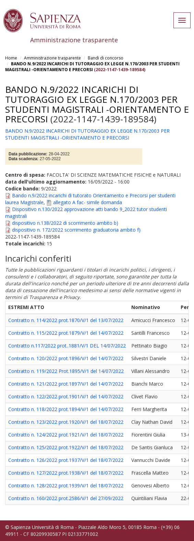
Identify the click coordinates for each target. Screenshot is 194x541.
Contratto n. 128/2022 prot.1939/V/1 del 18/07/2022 (65, 485)
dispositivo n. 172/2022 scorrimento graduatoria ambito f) (76, 230)
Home (11, 58)
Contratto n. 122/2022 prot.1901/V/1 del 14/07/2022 (65, 396)
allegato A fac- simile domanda (87, 202)
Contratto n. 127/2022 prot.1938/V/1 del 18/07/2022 (65, 473)
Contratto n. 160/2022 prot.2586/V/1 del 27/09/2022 (65, 498)
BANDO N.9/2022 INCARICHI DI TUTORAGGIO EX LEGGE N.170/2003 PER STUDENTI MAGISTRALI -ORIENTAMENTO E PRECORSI (92, 67)
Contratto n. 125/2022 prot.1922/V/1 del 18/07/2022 (65, 447)
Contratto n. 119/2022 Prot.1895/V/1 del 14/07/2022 (66, 371)
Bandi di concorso (105, 58)
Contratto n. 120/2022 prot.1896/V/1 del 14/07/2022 (65, 358)
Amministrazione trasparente (52, 58)
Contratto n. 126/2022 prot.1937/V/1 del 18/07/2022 (65, 460)
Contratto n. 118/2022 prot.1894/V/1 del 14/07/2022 (65, 409)
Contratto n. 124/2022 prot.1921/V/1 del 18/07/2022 (65, 434)
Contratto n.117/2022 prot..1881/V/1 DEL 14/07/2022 (67, 345)
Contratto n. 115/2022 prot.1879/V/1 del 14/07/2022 (65, 333)
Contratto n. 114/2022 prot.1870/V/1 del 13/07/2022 (65, 320)
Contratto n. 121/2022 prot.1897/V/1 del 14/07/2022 (65, 383)
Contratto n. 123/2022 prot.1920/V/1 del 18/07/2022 (65, 422)
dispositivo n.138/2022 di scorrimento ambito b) (65, 223)
